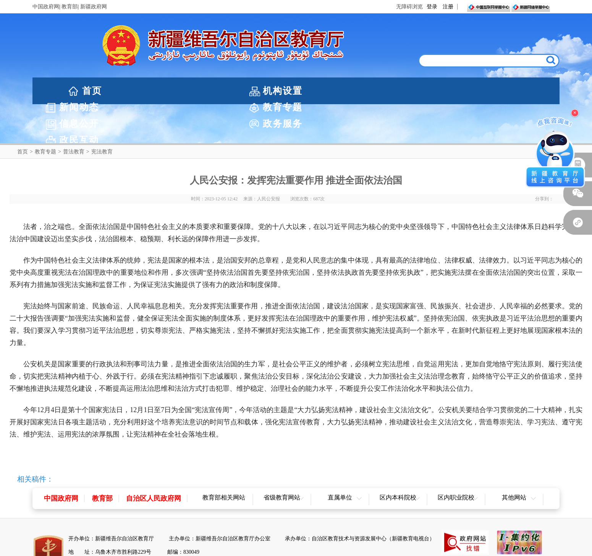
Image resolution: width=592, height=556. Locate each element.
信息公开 (378, 91)
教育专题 (303, 91)
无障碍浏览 (409, 7)
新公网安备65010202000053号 (116, 526)
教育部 (69, 7)
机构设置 (154, 91)
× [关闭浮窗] (574, 113)
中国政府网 (45, 7)
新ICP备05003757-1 (185, 526)
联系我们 (331, 549)
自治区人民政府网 (153, 459)
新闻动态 (229, 91)
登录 (432, 7)
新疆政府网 (93, 7)
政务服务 (453, 91)
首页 (92, 91)
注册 (448, 7)
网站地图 (296, 549)
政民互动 (528, 91)
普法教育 (73, 113)
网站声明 (261, 549)
